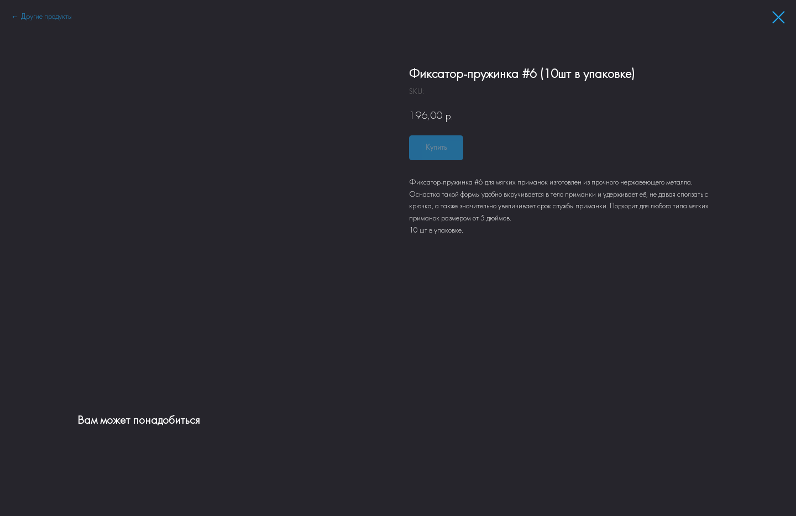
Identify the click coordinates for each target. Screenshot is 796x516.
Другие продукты (46, 16)
